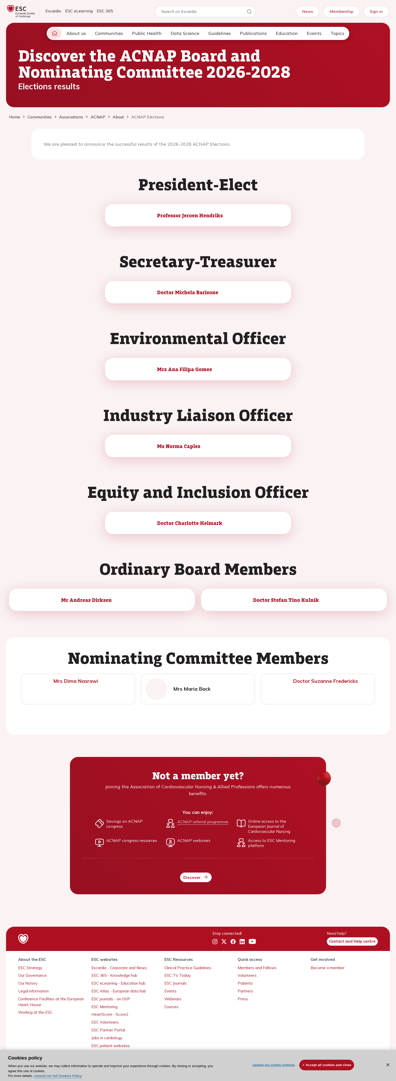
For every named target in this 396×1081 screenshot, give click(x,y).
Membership (341, 11)
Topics (337, 33)
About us (76, 33)
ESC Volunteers (105, 1022)
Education (287, 33)
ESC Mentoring (104, 1006)
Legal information (33, 991)
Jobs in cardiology (106, 1037)
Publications (253, 33)
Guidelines (219, 33)
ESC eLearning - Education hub (118, 983)
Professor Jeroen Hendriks (190, 215)
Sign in (376, 11)
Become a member (327, 967)
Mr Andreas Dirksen (86, 599)
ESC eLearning (79, 10)
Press (243, 999)
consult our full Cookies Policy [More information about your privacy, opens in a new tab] (58, 1076)
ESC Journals (175, 983)
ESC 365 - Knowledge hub (114, 975)
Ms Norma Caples (178, 446)
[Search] (249, 12)
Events (314, 33)
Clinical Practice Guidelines (187, 967)
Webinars (172, 999)
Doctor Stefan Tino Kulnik (286, 599)
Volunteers (247, 975)
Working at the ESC (35, 1012)
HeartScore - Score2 (109, 1014)
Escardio (53, 10)
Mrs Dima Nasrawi (75, 681)
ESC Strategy (30, 967)
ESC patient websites (110, 1045)
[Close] (387, 1064)
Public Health (147, 33)
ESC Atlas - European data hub (118, 991)
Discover (195, 877)
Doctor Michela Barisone (187, 292)
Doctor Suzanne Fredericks (325, 681)
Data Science (185, 33)
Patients (245, 983)
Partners (245, 991)
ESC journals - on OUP (110, 999)
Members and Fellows (257, 967)
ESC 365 (105, 10)
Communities (109, 33)
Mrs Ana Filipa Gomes (184, 369)
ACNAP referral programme (202, 821)
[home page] (54, 33)
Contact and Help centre (352, 941)
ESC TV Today (177, 975)
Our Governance (32, 975)
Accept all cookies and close (328, 1065)
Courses (171, 1006)
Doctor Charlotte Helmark (189, 522)
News (307, 11)
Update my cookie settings (274, 1065)
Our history (27, 983)
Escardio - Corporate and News (119, 967)
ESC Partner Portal (108, 1030)
